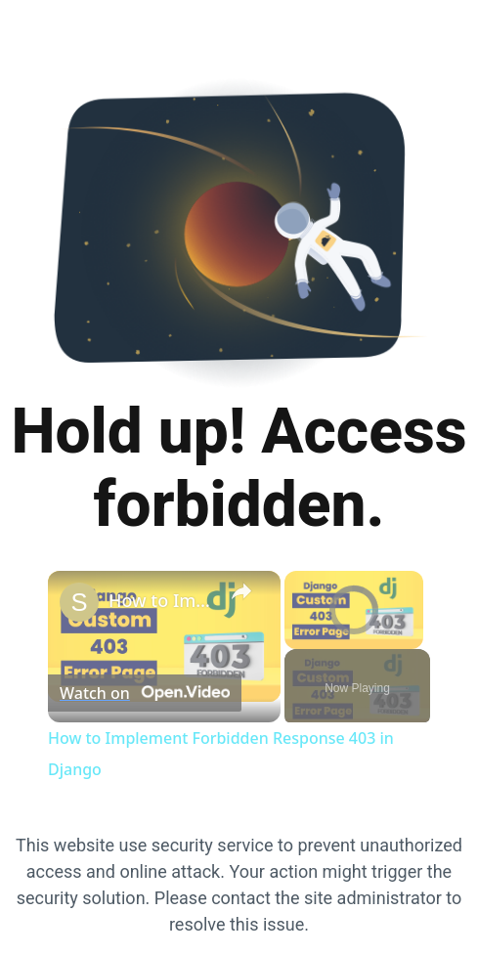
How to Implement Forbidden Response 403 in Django (161, 600)
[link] (79, 602)
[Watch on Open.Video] (144, 693)
